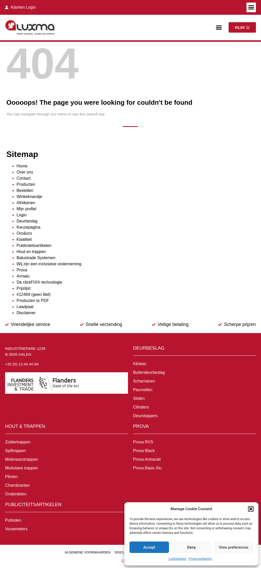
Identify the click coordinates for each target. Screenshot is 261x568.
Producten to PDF (33, 300)
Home (22, 166)
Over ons (25, 172)
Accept (149, 547)
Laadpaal (25, 307)
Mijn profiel (26, 209)
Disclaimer (26, 313)
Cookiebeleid (177, 559)
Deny (191, 547)
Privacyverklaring (200, 559)
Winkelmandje (29, 196)
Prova (22, 270)
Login (22, 215)
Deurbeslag (27, 221)
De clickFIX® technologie (39, 282)
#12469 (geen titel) (33, 294)
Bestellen (25, 190)
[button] (250, 508)
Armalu (23, 276)
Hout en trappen (31, 251)
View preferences (233, 547)
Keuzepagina (28, 227)
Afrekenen (26, 203)
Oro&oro (24, 233)
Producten (26, 184)
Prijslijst (23, 288)
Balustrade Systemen (36, 258)
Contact (24, 178)
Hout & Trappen (25, 426)
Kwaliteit (24, 239)
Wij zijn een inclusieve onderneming (49, 264)
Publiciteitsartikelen (34, 245)
